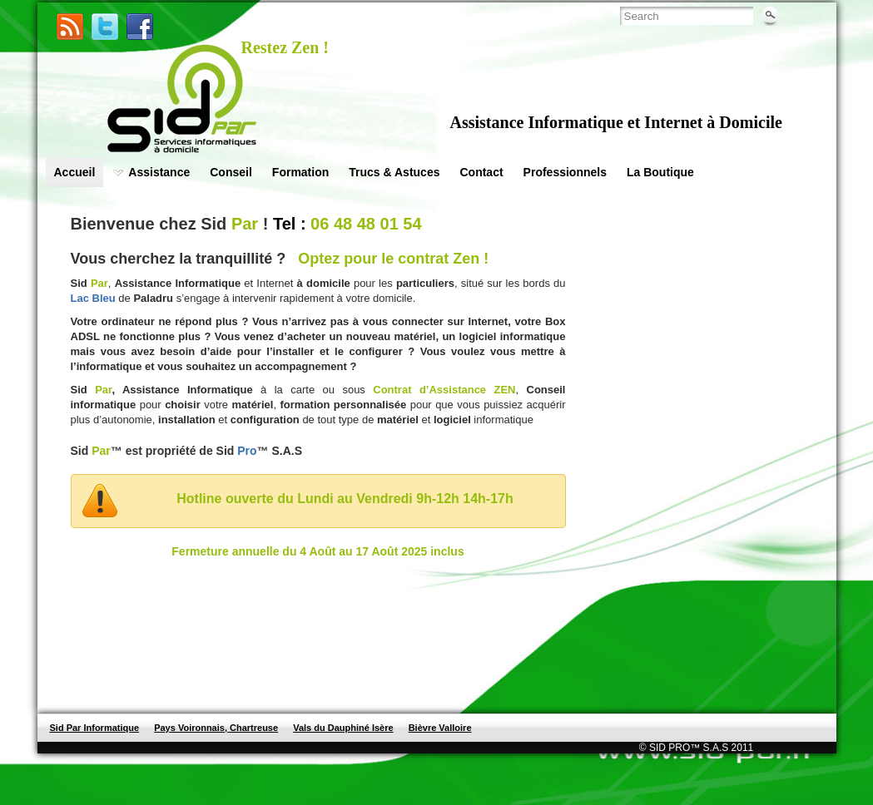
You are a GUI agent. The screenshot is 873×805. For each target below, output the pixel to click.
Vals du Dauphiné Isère (343, 728)
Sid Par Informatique (95, 728)
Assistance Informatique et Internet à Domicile (616, 122)
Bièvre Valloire (440, 728)
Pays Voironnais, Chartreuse (216, 728)
